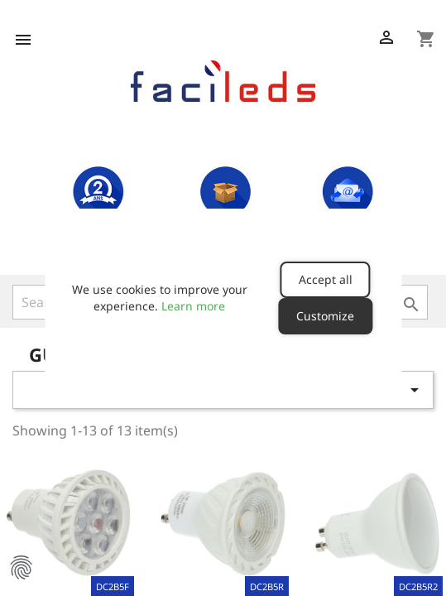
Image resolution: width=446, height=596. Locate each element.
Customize (325, 316)
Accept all (325, 279)
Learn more (193, 306)
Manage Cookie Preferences (20, 567)
